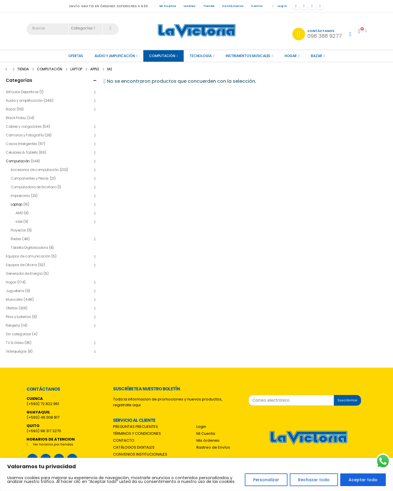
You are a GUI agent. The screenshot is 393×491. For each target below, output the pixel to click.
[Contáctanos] (317, 34)
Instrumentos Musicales (248, 55)
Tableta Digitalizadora (29, 247)
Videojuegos (16, 351)
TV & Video (14, 342)
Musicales (14, 299)
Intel (19, 221)
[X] (304, 6)
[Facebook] (296, 6)
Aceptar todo (363, 480)
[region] (196, 474)
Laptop (16, 204)
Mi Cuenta (167, 6)
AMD (19, 212)
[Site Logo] (197, 31)
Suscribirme (347, 400)
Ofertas (12, 308)
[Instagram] (312, 6)
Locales (190, 6)
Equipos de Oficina (21, 264)
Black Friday (16, 117)
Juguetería (15, 290)
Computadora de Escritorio (33, 187)
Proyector (18, 230)
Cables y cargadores (24, 126)
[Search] (111, 28)
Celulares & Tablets (22, 152)
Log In (278, 6)
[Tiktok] (320, 6)
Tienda (209, 6)
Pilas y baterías (18, 316)
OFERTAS (75, 55)
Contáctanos (233, 6)
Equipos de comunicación (28, 256)
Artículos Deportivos (22, 91)
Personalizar (266, 480)
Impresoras (20, 195)
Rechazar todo (314, 480)
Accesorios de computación (35, 169)
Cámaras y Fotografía (25, 135)
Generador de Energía (24, 273)
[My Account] (350, 34)
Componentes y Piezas (30, 178)
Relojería (13, 325)
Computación (162, 55)
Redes (16, 238)
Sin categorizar (18, 334)
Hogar (291, 55)
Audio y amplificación (115, 55)
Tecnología (200, 55)
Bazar (316, 55)
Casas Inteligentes (21, 143)
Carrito (257, 6)
